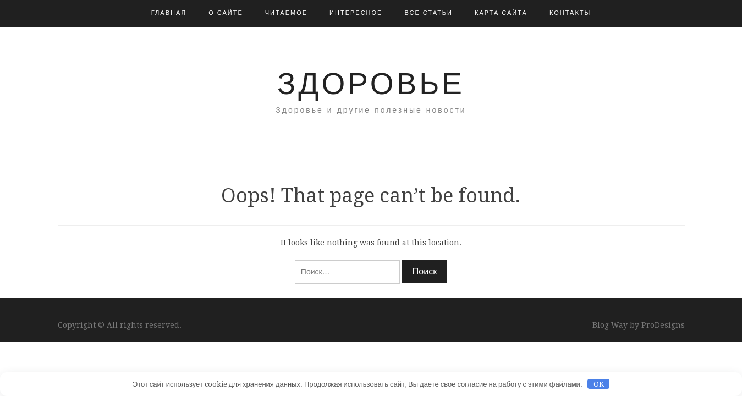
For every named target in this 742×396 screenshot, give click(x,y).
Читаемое (286, 12)
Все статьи (428, 12)
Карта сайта (501, 12)
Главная (168, 12)
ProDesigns (663, 325)
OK (598, 384)
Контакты (570, 12)
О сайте (225, 12)
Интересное (355, 12)
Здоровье (371, 83)
